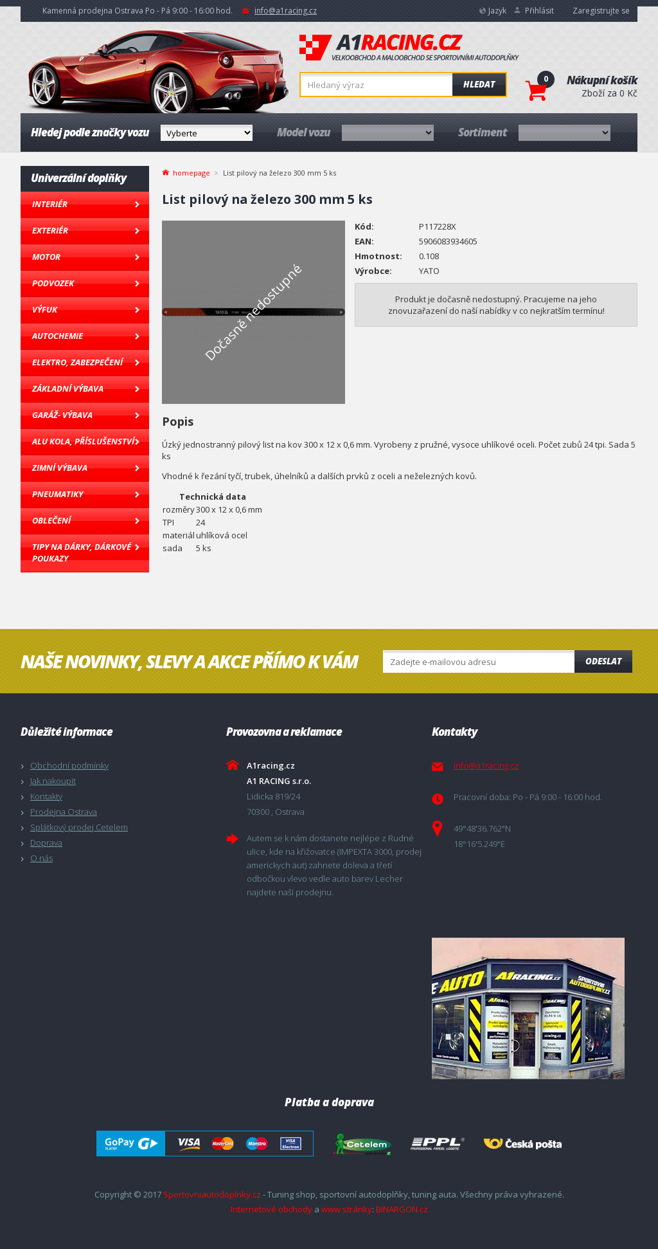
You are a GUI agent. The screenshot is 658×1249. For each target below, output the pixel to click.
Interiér (49, 204)
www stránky (346, 1209)
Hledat (479, 84)
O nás (41, 858)
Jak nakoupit (53, 781)
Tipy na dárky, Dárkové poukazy (81, 552)
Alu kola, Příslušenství (83, 441)
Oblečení (51, 520)
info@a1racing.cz (285, 10)
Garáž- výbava (62, 415)
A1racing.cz (409, 47)
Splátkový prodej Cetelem (79, 827)
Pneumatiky (57, 494)
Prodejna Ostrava (63, 811)
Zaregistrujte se (601, 10)
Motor (46, 256)
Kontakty (46, 796)
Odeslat (603, 661)
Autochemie (57, 336)
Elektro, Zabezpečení (77, 362)
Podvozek (53, 283)
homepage (191, 172)
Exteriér (50, 230)
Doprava (46, 842)
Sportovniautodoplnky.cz (212, 1194)
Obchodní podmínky (69, 765)
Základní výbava (67, 388)
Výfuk (44, 309)
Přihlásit (539, 10)
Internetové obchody (271, 1209)
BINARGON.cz (402, 1209)
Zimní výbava (59, 467)
